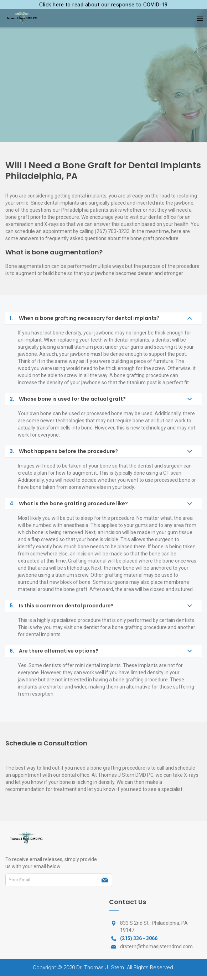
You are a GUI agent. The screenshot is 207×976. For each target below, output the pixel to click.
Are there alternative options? (54, 651)
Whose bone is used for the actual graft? (68, 399)
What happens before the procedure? (64, 451)
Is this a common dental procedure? (62, 606)
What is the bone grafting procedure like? (69, 503)
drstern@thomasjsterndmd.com (156, 946)
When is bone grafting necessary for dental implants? (85, 318)
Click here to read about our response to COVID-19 (103, 4)
